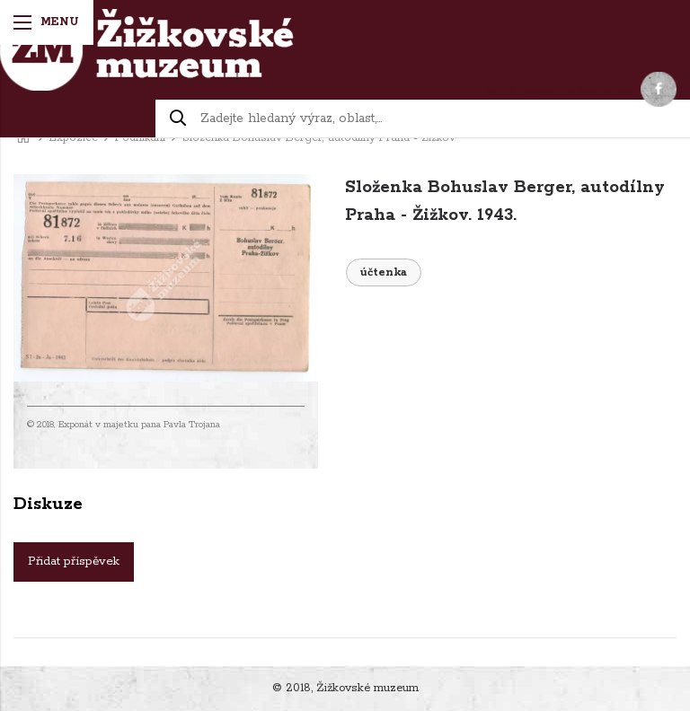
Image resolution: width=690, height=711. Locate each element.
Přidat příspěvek (73, 561)
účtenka (383, 272)
